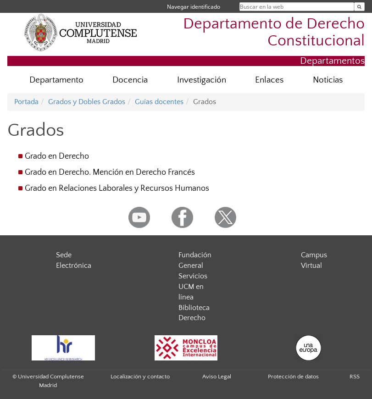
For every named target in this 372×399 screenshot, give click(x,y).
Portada (26, 102)
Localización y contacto (140, 376)
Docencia (130, 80)
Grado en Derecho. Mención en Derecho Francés (110, 172)
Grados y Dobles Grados (86, 102)
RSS (355, 376)
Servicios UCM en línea (192, 286)
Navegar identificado (193, 7)
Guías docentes (159, 102)
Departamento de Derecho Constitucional (274, 33)
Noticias (328, 80)
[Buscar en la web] (359, 6)
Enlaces (269, 80)
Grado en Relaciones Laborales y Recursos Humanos (117, 188)
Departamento (56, 80)
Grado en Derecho (57, 156)
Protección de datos (293, 376)
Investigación (201, 80)
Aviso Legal (216, 376)
